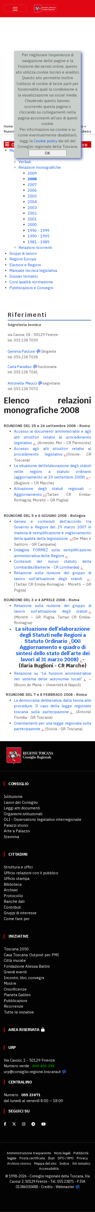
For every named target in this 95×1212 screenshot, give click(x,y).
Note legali (62, 1153)
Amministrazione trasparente (29, 1153)
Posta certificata (32, 1158)
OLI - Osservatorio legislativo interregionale (42, 819)
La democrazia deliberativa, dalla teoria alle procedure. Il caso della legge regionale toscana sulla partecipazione (52, 706)
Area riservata (26, 1029)
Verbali (24, 161)
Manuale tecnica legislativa (33, 270)
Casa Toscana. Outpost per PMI (31, 954)
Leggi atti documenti (22, 808)
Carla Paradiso (20, 366)
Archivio (11, 889)
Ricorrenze (13, 1006)
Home (8, 126)
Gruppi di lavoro (23, 253)
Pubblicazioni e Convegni (31, 287)
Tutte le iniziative (19, 1012)
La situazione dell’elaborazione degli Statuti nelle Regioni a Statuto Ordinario (52, 635)
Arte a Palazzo (17, 830)
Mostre (10, 983)
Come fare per (17, 918)
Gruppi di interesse (20, 912)
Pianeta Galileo (17, 994)
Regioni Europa (22, 259)
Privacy (82, 1158)
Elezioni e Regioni (25, 264)
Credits (47, 1187)
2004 (32, 201)
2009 (32, 173)
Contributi (12, 907)
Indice (64, 1163)
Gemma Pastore (21, 351)
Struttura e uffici (18, 867)
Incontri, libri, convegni (24, 977)
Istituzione (13, 796)
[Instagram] (23, 1124)
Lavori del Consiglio (21, 802)
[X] (14, 1124)
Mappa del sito (45, 1163)
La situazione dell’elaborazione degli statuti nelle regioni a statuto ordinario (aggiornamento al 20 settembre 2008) (52, 471)
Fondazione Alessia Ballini (27, 966)
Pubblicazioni (15, 1000)
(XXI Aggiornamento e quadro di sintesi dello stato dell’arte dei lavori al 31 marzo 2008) (53, 650)
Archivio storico (19, 1163)
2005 (32, 196)
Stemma (11, 836)
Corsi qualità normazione (31, 281)
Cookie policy (45, 140)
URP (12, 1047)
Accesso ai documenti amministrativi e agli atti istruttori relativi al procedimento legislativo (52, 437)
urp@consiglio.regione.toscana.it (32, 1071)
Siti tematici (81, 1163)
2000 (32, 224)
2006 (32, 190)
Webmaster (65, 1187)
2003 (32, 207)
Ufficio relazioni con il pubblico (31, 872)
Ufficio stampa (16, 878)
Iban (51, 1158)
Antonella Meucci (22, 383)
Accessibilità (49, 1168)
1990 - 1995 (38, 236)
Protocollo (13, 895)
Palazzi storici (16, 825)
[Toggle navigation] (15, 8)
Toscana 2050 (16, 949)
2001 (32, 219)
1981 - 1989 (38, 241)
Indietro (85, 131)
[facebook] (5, 1124)
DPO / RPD (66, 1158)
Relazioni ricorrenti (35, 247)
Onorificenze (15, 989)
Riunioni (9, 131)
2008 (32, 178)
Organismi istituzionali (23, 813)
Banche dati (14, 901)
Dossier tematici (23, 276)
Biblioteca (13, 884)
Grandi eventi (15, 971)
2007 (32, 184)
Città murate (15, 960)
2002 (32, 213)
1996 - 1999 (38, 230)
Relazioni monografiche (39, 167)
